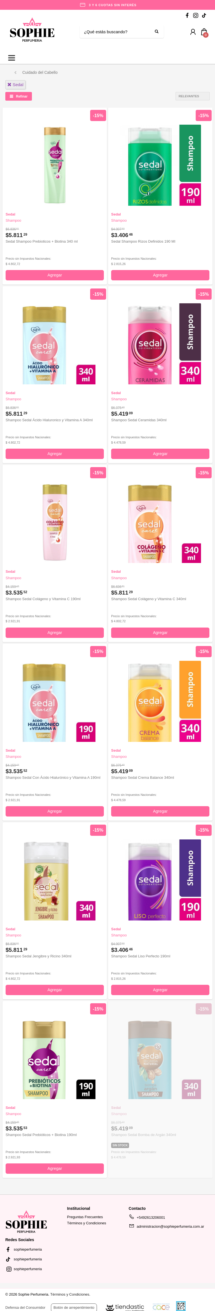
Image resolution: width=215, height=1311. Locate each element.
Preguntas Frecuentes (85, 1217)
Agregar (54, 275)
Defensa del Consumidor (25, 1307)
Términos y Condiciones (86, 1223)
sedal (15, 84)
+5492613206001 (147, 1218)
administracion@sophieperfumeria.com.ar (166, 1227)
